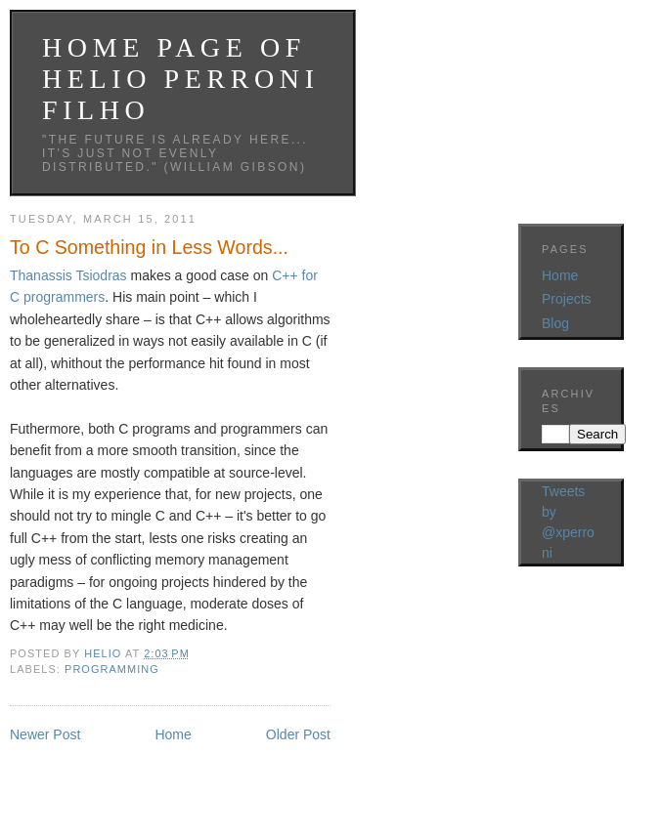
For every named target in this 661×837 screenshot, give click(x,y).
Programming (112, 669)
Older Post (298, 734)
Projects (567, 299)
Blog (555, 323)
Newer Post (45, 734)
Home (172, 734)
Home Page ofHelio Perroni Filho (181, 78)
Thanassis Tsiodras (68, 275)
